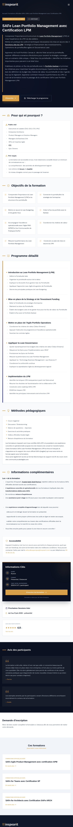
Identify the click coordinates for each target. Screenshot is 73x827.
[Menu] (69, 5)
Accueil (4, 13)
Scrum (22, 169)
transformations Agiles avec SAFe (17, 491)
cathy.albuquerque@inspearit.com (37, 550)
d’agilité (29, 169)
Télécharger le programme (36, 98)
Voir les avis (9, 631)
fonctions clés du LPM (14, 45)
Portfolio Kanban (52, 66)
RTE (10, 145)
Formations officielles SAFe (16, 13)
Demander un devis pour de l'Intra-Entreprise (36, 597)
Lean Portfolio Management (50, 36)
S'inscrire (10, 98)
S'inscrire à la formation (36, 592)
